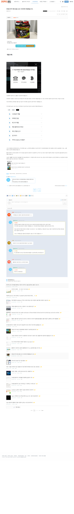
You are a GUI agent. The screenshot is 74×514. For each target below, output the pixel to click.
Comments (9, 226)
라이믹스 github (10, 509)
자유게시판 (10, 311)
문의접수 (15, 509)
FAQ (25, 509)
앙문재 (13, 230)
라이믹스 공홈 (4, 509)
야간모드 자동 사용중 (42, 509)
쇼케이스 (28, 509)
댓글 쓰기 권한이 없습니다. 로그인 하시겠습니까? (20, 220)
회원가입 (71, 1)
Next (42, 463)
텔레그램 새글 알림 (34, 509)
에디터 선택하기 (63, 218)
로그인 (66, 1)
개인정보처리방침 (21, 509)
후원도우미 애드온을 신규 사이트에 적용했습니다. (19, 9)
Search (14, 460)
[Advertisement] (37, 180)
